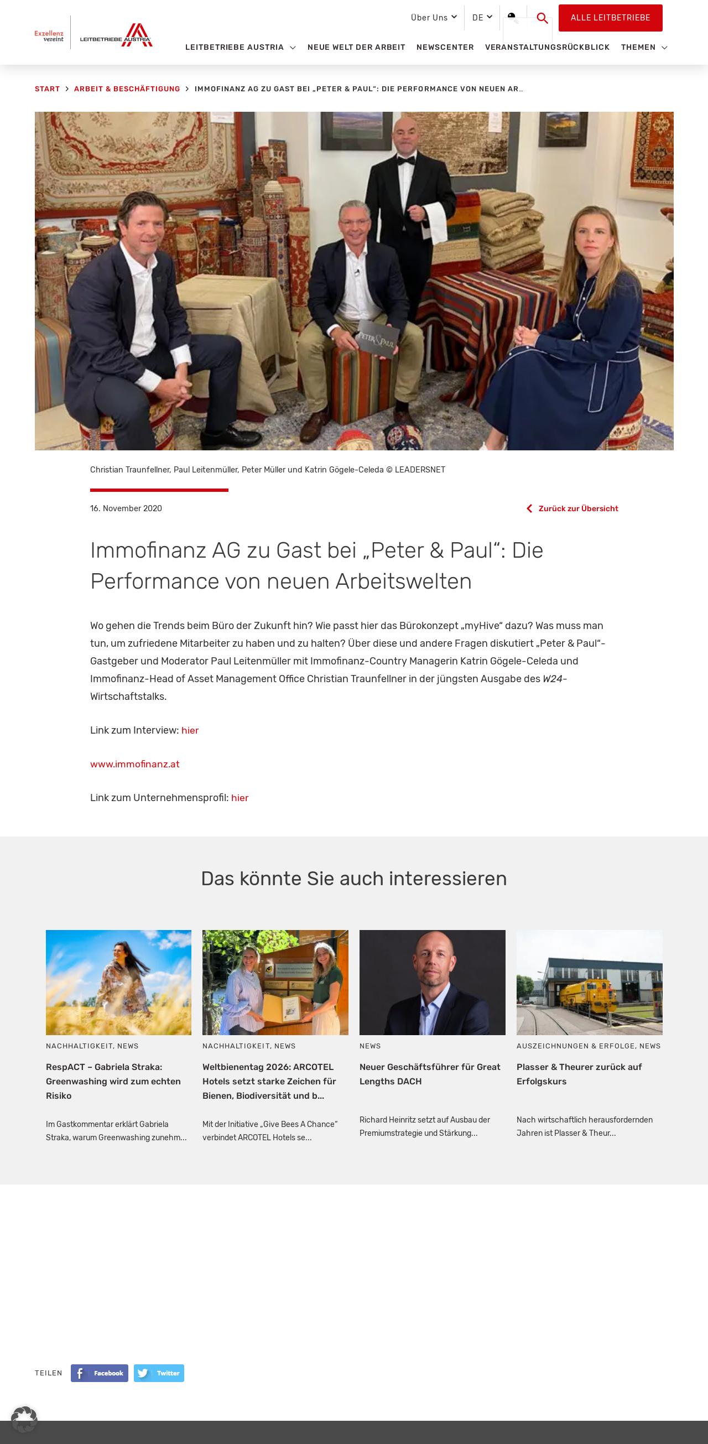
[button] (543, 18)
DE (477, 18)
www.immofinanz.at (135, 764)
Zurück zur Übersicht (578, 508)
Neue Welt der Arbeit (357, 47)
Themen (638, 47)
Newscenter (445, 47)
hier (190, 730)
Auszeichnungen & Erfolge (576, 1046)
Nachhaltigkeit (79, 1046)
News (128, 1046)
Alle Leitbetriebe (610, 18)
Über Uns (429, 18)
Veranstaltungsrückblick (547, 47)
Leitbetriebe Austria (234, 47)
